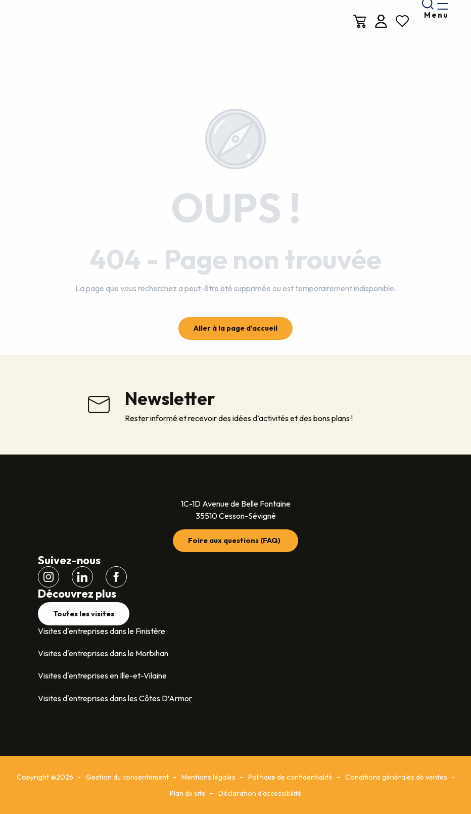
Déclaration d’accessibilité (260, 793)
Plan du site (188, 793)
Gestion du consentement (127, 777)
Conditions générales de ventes (396, 777)
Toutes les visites (83, 613)
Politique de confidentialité (290, 777)
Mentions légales (208, 777)
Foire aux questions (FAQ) (234, 540)
